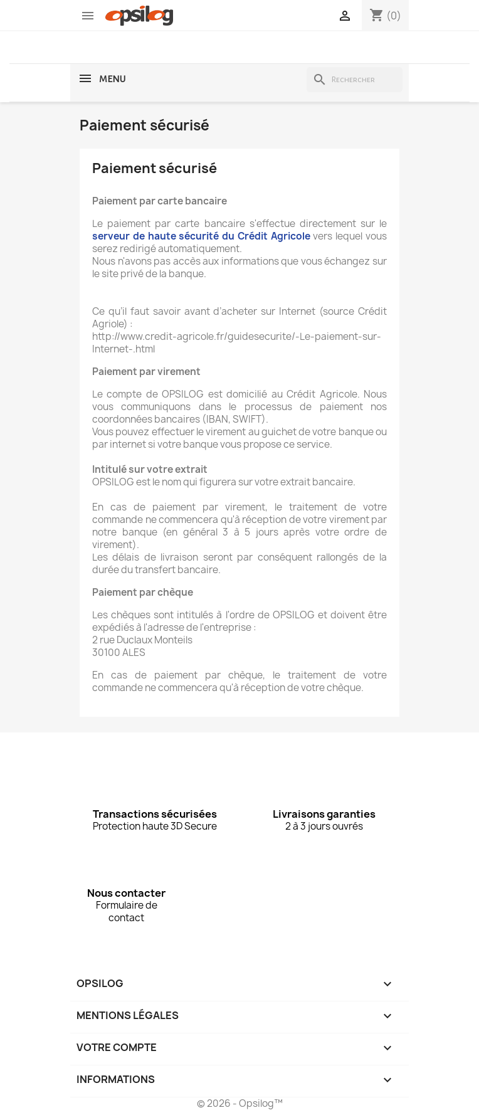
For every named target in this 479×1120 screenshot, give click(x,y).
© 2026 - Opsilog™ (240, 1103)
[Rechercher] (355, 79)
